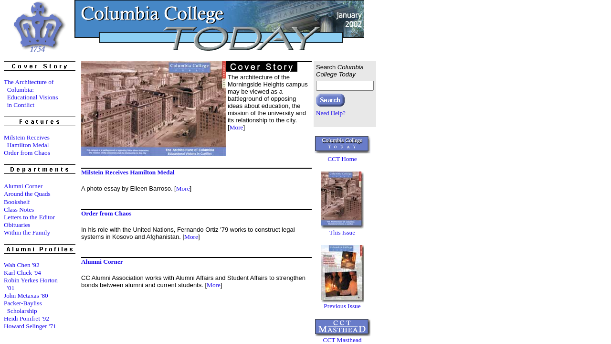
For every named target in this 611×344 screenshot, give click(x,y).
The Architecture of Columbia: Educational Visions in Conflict (31, 93)
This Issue (342, 232)
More (236, 127)
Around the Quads (27, 193)
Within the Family (27, 232)
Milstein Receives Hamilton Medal (27, 141)
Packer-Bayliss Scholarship (23, 307)
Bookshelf (17, 201)
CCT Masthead (342, 340)
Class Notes (19, 209)
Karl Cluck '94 (22, 272)
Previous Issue (342, 306)
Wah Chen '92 (22, 265)
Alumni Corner (23, 186)
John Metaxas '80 (26, 295)
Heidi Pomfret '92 (26, 318)
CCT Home (342, 158)
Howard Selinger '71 (30, 326)
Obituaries (17, 224)
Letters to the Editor (29, 217)
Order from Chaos (27, 152)
